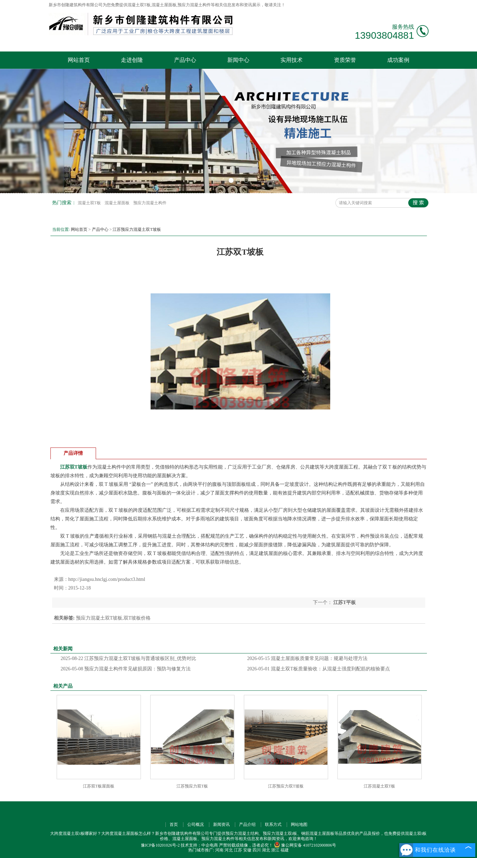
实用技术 (291, 60)
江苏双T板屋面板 (98, 786)
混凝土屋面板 (118, 202)
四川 (256, 850)
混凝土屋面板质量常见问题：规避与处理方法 (307, 658)
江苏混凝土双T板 (379, 786)
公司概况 (195, 824)
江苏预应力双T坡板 (286, 786)
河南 (219, 850)
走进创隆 (132, 60)
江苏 (238, 850)
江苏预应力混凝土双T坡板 (137, 229)
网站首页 (79, 60)
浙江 (275, 850)
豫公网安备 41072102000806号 (305, 845)
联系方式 (273, 824)
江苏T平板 (344, 602)
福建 (284, 850)
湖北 (266, 850)
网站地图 (299, 824)
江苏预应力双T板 (192, 786)
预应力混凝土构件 (149, 202)
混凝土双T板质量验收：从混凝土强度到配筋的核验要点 (318, 668)
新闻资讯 (221, 824)
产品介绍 (247, 824)
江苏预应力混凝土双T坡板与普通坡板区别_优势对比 (128, 658)
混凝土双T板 (90, 202)
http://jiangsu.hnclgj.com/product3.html (106, 579)
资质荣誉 (345, 60)
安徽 (247, 850)
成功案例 (398, 60)
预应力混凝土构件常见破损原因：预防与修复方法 (126, 668)
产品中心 (185, 60)
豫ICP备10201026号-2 (160, 845)
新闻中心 (238, 60)
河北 (229, 850)
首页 (174, 824)
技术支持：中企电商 (199, 845)
